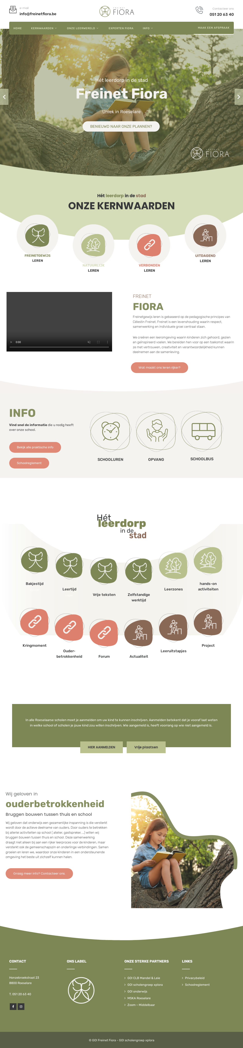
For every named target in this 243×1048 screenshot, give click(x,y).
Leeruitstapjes (138, 606)
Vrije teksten (115, 588)
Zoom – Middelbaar (141, 1005)
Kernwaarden (44, 28)
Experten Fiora (121, 28)
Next (239, 97)
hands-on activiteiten (149, 585)
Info (148, 28)
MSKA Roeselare (139, 998)
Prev (4, 97)
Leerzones (139, 586)
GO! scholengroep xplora (145, 985)
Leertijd (104, 586)
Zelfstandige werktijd (127, 589)
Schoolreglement (197, 985)
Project (150, 605)
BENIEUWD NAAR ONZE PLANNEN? (121, 126)
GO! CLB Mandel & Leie (143, 978)
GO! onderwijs (137, 991)
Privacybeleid (195, 978)
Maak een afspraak (214, 27)
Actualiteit (127, 608)
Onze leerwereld (83, 28)
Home (17, 28)
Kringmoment (93, 605)
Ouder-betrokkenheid (104, 607)
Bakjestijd (93, 584)
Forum (116, 608)
